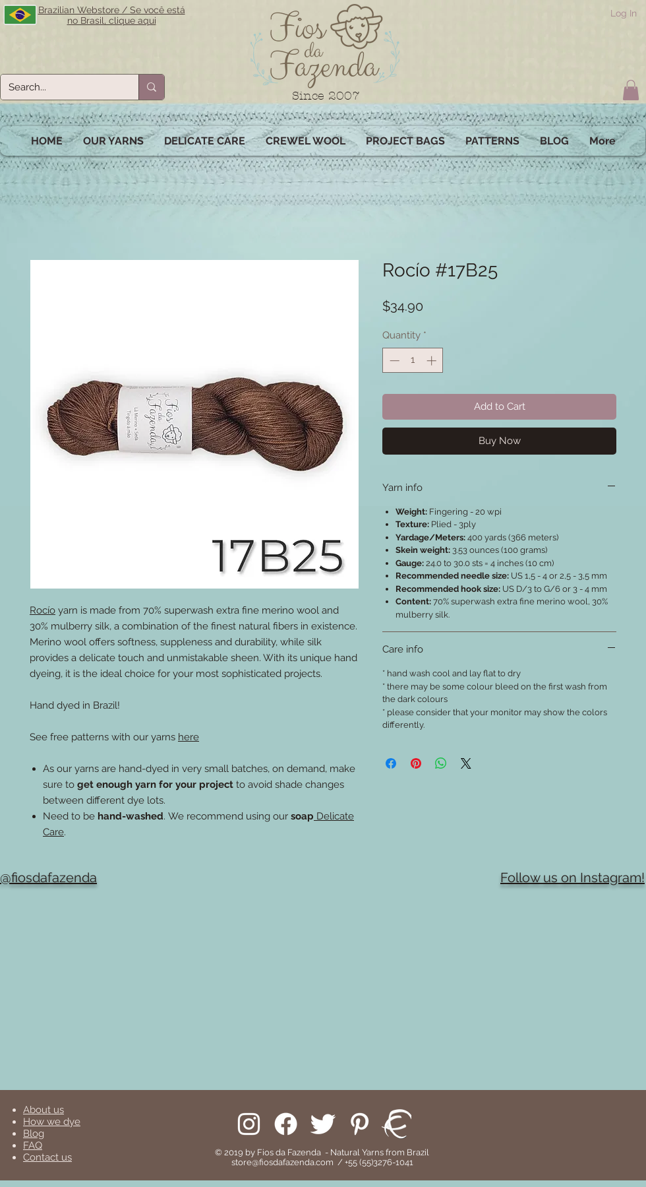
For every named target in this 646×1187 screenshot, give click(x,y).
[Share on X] (466, 763)
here (188, 737)
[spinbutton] (413, 360)
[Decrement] (393, 360)
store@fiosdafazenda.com (282, 1162)
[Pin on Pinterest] (416, 763)
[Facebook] (286, 1124)
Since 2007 (326, 96)
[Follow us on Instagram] (249, 1124)
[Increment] (433, 360)
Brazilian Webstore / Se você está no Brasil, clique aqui (111, 15)
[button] (630, 90)
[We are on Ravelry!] (396, 1124)
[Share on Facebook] (391, 763)
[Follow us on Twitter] (323, 1124)
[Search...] (60, 87)
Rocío (42, 610)
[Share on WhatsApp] (441, 763)
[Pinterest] (359, 1124)
